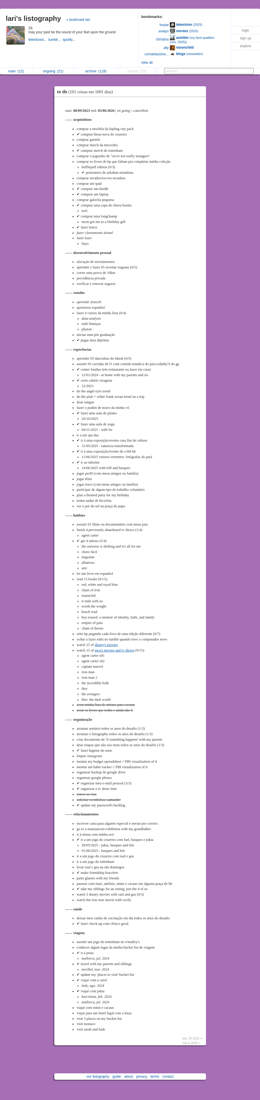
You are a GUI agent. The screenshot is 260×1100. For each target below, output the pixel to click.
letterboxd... (38, 40)
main (16, 71)
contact (168, 1077)
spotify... (69, 40)
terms (155, 1077)
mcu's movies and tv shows (114, 650)
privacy (141, 1077)
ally (166, 48)
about (128, 1077)
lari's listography (33, 18)
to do (86, 91)
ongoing (53, 71)
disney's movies (106, 645)
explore (245, 46)
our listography (97, 1077)
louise (164, 25)
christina (162, 39)
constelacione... (157, 54)
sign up (245, 38)
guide (116, 1077)
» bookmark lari (78, 20)
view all (147, 63)
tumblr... (55, 40)
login (245, 30)
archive (95, 71)
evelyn (164, 31)
